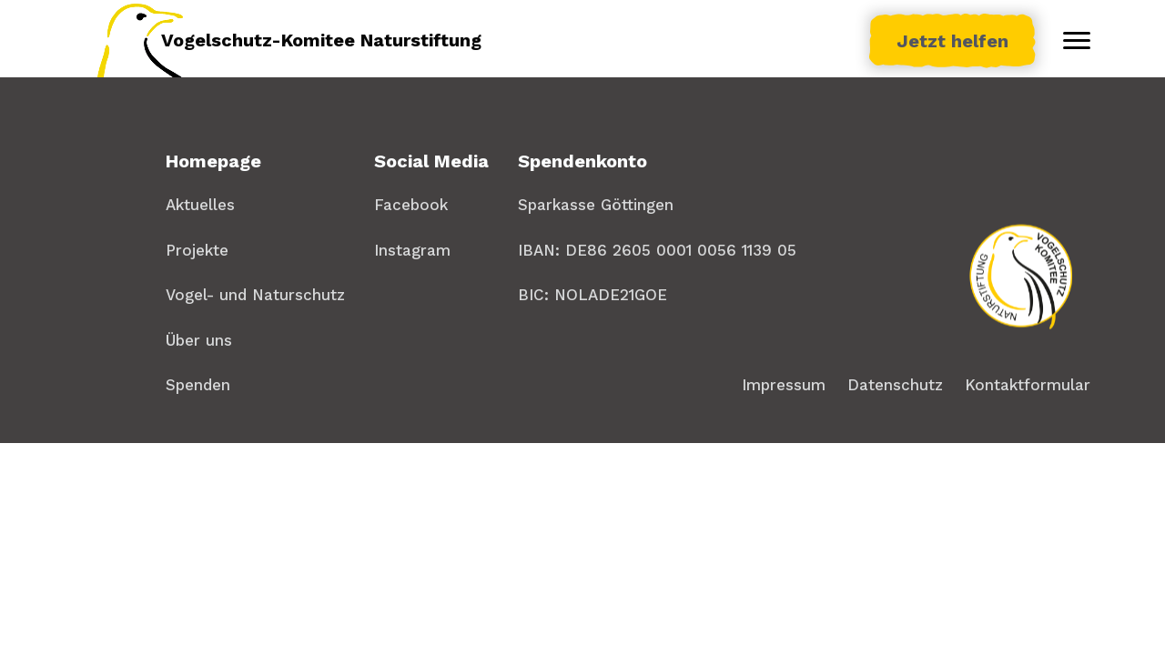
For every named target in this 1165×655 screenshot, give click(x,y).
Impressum (784, 385)
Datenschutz (895, 385)
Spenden (198, 385)
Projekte (197, 250)
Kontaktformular (1027, 385)
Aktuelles (200, 205)
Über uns (199, 340)
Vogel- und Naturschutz (255, 295)
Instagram (412, 250)
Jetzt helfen (952, 41)
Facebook (411, 205)
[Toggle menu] (1076, 41)
